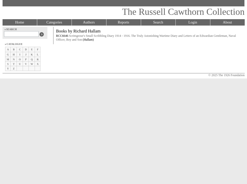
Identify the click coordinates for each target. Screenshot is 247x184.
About (227, 22)
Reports (123, 22)
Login (192, 22)
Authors (89, 22)
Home (19, 22)
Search (158, 22)
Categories (54, 22)
